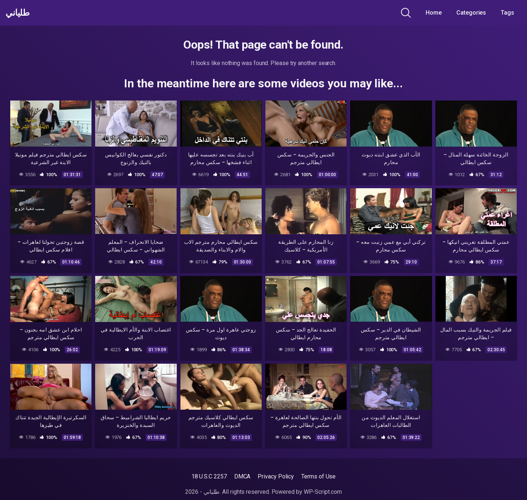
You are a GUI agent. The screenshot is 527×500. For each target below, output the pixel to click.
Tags (507, 12)
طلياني (19, 13)
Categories (471, 12)
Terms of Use (318, 476)
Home (434, 12)
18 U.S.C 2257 (209, 476)
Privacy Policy (276, 476)
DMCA (242, 476)
